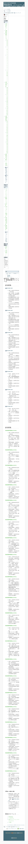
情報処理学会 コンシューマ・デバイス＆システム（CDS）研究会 (14, 6)
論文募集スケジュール (6, 200)
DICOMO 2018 (10, 389)
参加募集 (8, 275)
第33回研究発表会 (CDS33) (10, 537)
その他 (10, 822)
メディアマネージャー (12, 828)
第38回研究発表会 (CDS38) (10, 449)
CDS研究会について (6, 26)
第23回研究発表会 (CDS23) (10, 706)
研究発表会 (7, 43)
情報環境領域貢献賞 (7, 147)
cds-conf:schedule (10, 3)
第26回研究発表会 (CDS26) (10, 659)
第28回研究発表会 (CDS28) (10, 625)
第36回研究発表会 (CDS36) (10, 484)
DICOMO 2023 (10, 288)
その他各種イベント (7, 75)
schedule (8, 9)
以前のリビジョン (16, 826)
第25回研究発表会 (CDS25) (10, 675)
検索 (5, 18)
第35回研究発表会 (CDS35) (10, 500)
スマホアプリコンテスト (7, 62)
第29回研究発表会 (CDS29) (10, 612)
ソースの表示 (8, 10)
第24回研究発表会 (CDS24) (10, 692)
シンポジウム (11, 818)
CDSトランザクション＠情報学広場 (6, 236)
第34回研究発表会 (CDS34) (10, 519)
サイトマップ (18, 12)
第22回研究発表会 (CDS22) (10, 722)
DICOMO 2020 (10, 350)
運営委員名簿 (6, 156)
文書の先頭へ (21, 828)
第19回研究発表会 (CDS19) (10, 771)
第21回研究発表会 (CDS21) (10, 737)
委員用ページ (6, 248)
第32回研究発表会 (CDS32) (10, 554)
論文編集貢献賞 (7, 136)
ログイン (7, 14)
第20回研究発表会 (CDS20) (10, 752)
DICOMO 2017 (10, 406)
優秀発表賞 (7, 90)
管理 (6, 12)
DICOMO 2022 (10, 310)
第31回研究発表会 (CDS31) (10, 576)
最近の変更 (11, 12)
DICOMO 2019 (10, 371)
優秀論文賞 (7, 104)
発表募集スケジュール (6, 36)
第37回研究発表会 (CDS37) (10, 465)
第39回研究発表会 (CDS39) (10, 430)
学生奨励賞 (7, 97)
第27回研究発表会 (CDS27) (10, 641)
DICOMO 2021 (10, 332)
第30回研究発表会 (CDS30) (10, 597)
